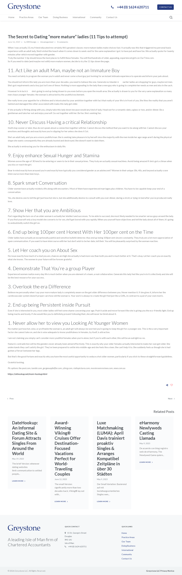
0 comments (62, 42)
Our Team (126, 541)
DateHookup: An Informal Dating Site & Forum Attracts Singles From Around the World (26, 438)
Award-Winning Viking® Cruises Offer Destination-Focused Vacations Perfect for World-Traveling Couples (68, 448)
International (127, 550)
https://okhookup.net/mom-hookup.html (27, 374)
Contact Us (127, 558)
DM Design (31, 42)
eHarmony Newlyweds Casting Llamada (150, 430)
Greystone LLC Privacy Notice (160, 571)
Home (124, 533)
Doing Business (128, 546)
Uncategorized (46, 42)
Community (127, 554)
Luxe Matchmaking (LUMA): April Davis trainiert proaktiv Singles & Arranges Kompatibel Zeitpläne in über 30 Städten (111, 448)
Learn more (17, 481)
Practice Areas (128, 537)
